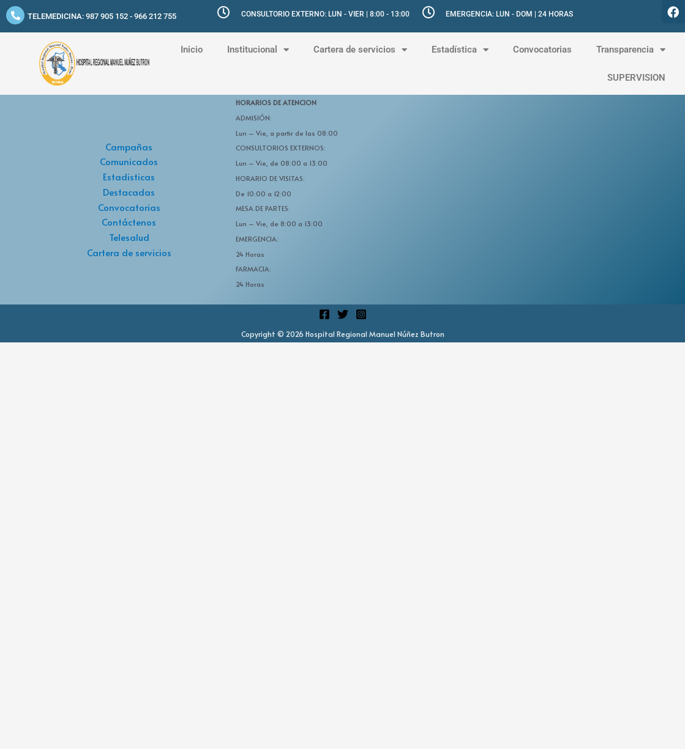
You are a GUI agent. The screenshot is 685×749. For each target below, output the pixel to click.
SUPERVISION (636, 77)
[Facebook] (324, 314)
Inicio (192, 49)
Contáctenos (129, 221)
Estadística (460, 50)
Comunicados (129, 161)
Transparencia (630, 50)
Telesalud (129, 237)
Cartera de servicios (360, 50)
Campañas (128, 146)
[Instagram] (361, 314)
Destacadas (129, 191)
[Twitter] (342, 314)
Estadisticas (129, 176)
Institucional (258, 50)
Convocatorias (542, 49)
